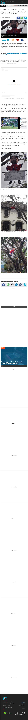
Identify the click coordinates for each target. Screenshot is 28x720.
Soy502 (4, 702)
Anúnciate (23, 702)
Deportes (4, 705)
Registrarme (11, 1)
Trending (8, 705)
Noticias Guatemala (6, 9)
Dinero (11, 703)
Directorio (23, 708)
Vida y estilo (5, 707)
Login (6, 1)
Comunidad (21, 9)
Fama (14, 703)
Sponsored (5, 709)
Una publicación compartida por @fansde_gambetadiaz (14, 98)
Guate (8, 703)
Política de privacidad (22, 705)
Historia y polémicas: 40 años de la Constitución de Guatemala (11, 362)
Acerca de (23, 704)
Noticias (14, 9)
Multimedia (10, 707)
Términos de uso (22, 707)
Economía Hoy (10, 702)
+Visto (14, 306)
